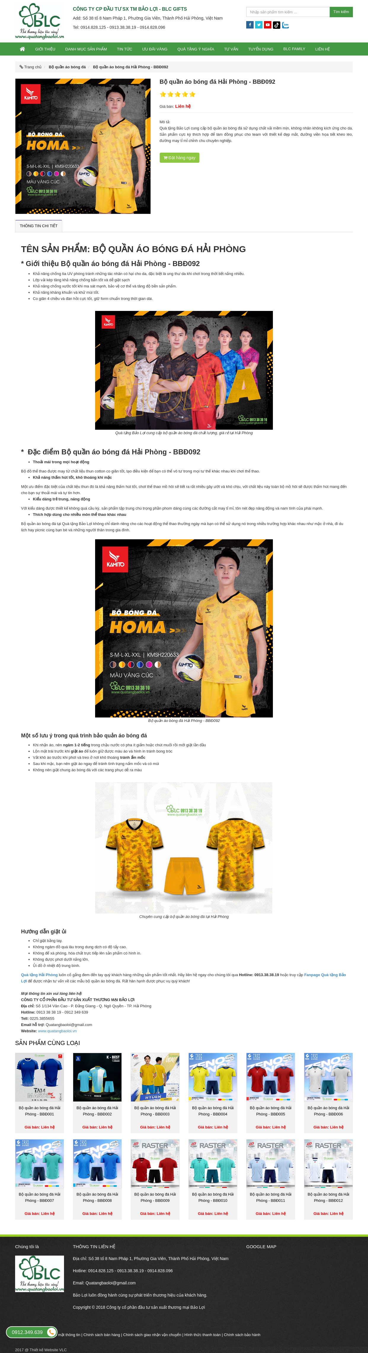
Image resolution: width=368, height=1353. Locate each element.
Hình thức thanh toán (202, 1335)
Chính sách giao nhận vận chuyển (152, 1335)
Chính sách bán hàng (102, 1335)
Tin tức (124, 49)
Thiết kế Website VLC (48, 1350)
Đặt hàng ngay (180, 157)
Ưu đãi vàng (154, 49)
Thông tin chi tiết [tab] (38, 226)
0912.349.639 (34, 1332)
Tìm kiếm (341, 12)
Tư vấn (231, 49)
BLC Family (294, 49)
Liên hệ (322, 49)
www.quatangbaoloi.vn (57, 1031)
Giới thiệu (45, 49)
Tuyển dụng (260, 49)
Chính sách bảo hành (242, 1335)
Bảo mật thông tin (65, 1335)
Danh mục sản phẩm (86, 49)
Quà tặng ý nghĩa (195, 49)
